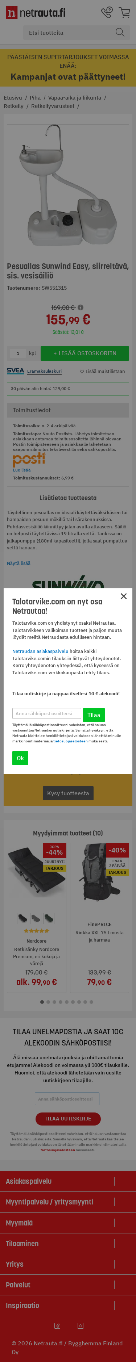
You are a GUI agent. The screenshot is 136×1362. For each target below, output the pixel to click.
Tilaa (93, 714)
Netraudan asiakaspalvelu (40, 651)
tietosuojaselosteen (70, 741)
